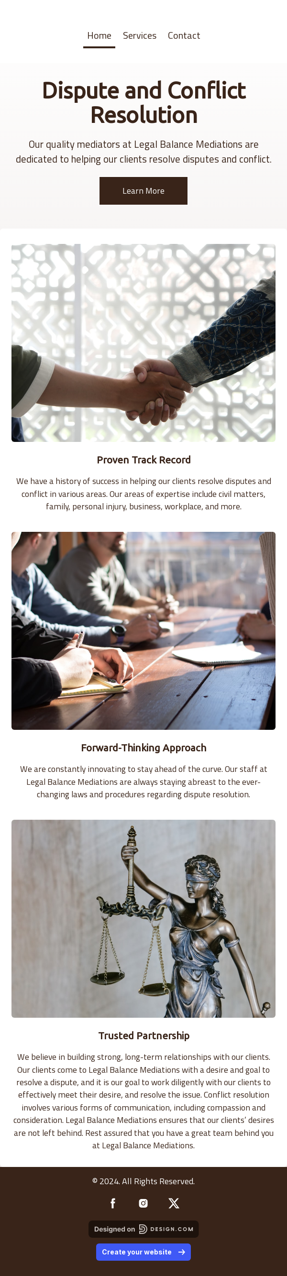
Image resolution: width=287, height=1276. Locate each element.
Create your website (143, 1252)
